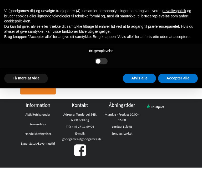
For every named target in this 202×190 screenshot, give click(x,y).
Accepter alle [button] (177, 78)
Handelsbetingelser (38, 134)
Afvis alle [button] (139, 78)
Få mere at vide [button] (26, 78)
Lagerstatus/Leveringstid (38, 143)
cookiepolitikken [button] (17, 21)
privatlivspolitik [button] (174, 11)
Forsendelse (38, 124)
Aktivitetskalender (38, 114)
